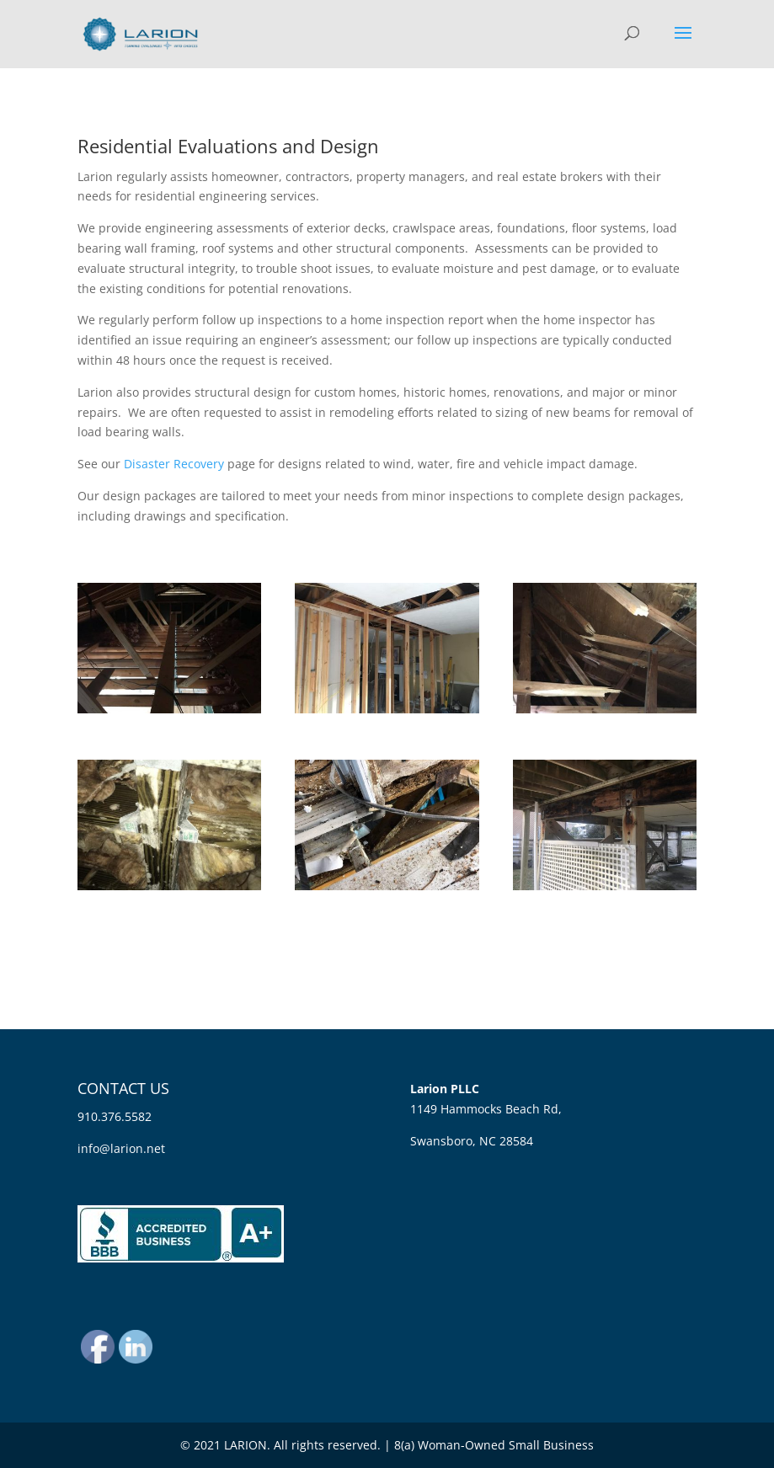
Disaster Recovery (174, 464)
